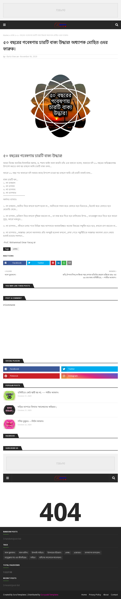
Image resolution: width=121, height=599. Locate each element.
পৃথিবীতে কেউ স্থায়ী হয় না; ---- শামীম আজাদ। (38, 392)
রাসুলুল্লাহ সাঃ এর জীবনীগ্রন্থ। (15, 557)
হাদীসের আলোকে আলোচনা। (50, 557)
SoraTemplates (19, 595)
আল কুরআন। (10, 553)
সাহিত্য (32, 557)
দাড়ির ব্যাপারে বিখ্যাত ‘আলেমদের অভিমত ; (37, 407)
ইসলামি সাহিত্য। (38, 553)
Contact (114, 595)
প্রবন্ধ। (12, 35)
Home (5, 35)
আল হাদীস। (23, 553)
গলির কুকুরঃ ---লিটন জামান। (31, 421)
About (106, 595)
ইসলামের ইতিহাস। (54, 553)
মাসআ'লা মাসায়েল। (92, 553)
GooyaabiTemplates (49, 595)
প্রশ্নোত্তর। (77, 553)
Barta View (11, 56)
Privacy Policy (95, 595)
